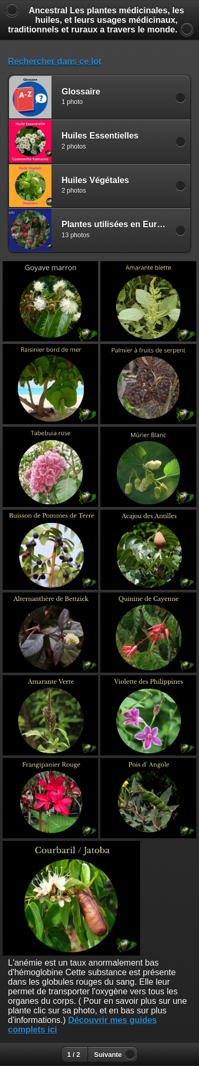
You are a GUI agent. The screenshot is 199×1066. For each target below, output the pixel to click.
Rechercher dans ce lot (54, 61)
